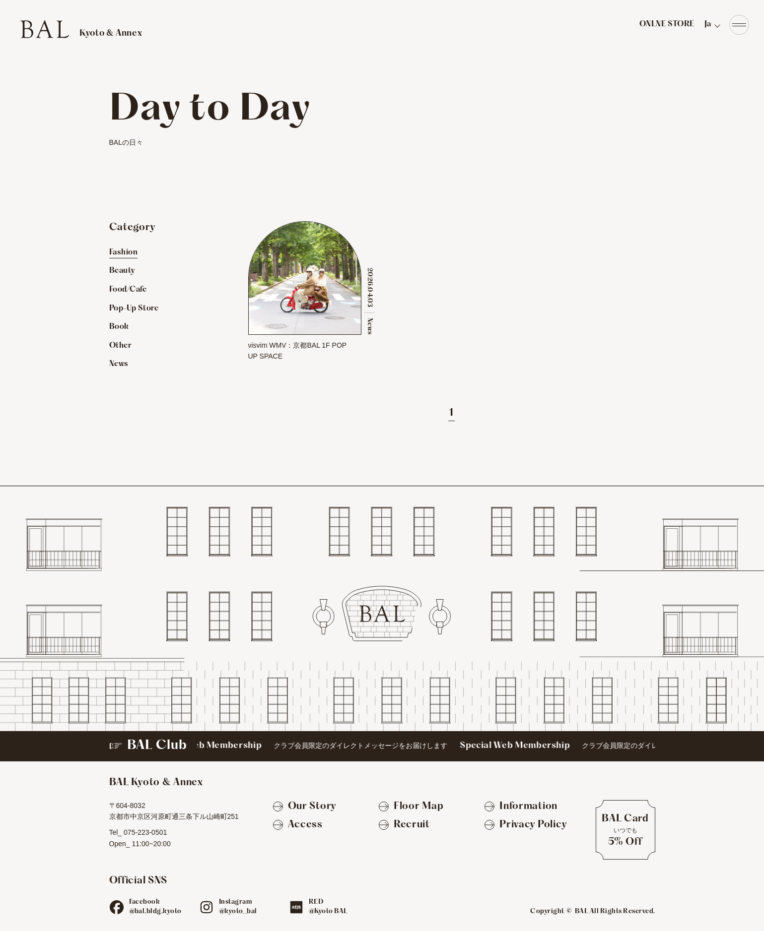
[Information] (521, 807)
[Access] (298, 825)
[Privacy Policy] (525, 825)
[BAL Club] (382, 746)
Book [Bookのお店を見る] (119, 326)
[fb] (116, 907)
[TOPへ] (81, 29)
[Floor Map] (411, 807)
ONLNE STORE (667, 24)
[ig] (206, 907)
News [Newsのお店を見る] (119, 364)
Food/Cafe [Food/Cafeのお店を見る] (128, 289)
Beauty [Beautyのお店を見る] (122, 270)
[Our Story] (304, 807)
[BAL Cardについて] (625, 830)
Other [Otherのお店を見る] (120, 345)
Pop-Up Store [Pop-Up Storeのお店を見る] (134, 308)
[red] (296, 907)
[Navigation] (739, 25)
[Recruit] (404, 825)
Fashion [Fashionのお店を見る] (123, 252)
